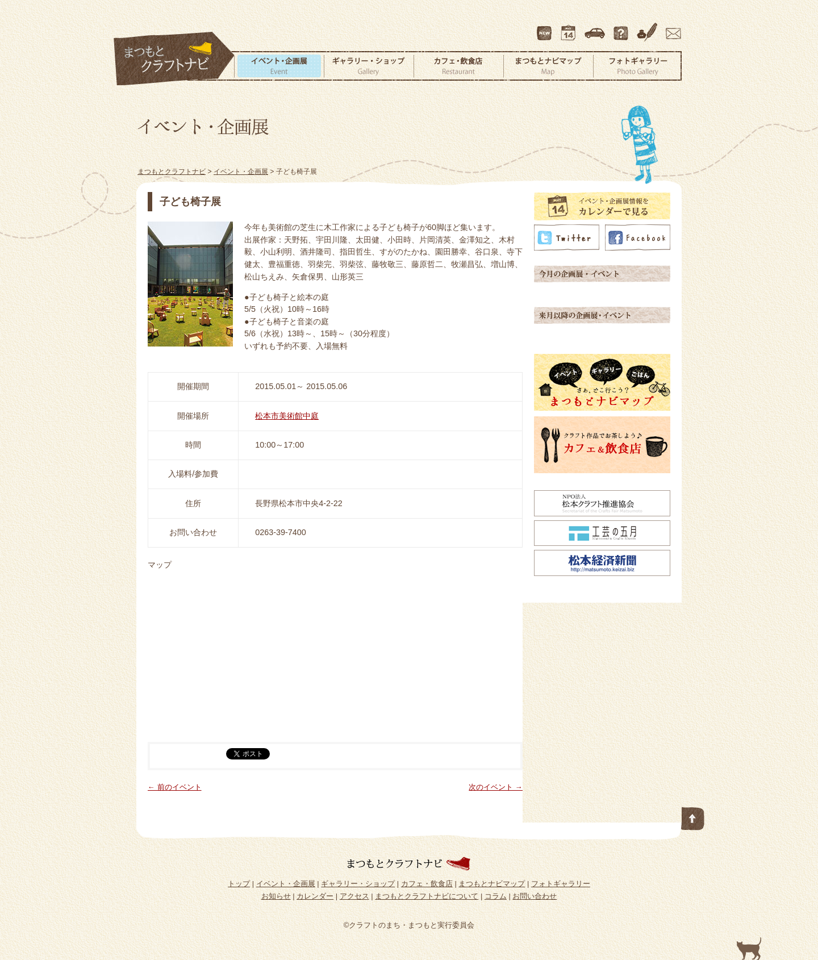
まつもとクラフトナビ (174, 59)
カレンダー (570, 27)
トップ (239, 883)
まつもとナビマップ (548, 66)
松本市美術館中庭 (287, 415)
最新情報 (545, 27)
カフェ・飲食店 (458, 66)
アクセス (596, 27)
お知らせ (276, 896)
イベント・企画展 (279, 66)
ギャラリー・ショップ (369, 66)
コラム (648, 27)
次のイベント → (496, 787)
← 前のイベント (175, 787)
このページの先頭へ (693, 816)
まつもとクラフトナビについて (622, 27)
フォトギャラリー (637, 66)
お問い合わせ (671, 27)
